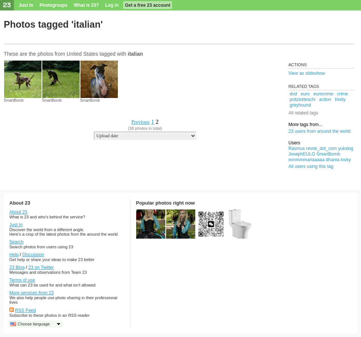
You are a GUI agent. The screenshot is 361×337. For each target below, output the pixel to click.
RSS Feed (25, 310)
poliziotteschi (302, 99)
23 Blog (17, 267)
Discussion (33, 254)
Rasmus (296, 148)
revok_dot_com (321, 148)
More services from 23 (31, 292)
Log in (112, 5)
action (325, 99)
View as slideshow (306, 73)
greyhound (300, 105)
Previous (140, 122)
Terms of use (22, 280)
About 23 (18, 212)
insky (345, 159)
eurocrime (323, 93)
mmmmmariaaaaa (306, 159)
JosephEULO (301, 154)
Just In (26, 5)
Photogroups (54, 5)
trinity (340, 99)
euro (305, 93)
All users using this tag (310, 166)
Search (16, 242)
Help (14, 254)
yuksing (346, 148)
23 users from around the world (319, 131)
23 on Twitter (41, 267)
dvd (293, 93)
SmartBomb (14, 100)
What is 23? (86, 5)
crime (342, 93)
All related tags (303, 113)
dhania (332, 159)
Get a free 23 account (147, 5)
